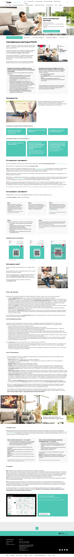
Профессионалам (57, 1)
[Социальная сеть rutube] (67, 550)
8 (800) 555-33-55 (22, 548)
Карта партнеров (39, 1)
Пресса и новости (31, 1)
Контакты (26, 3)
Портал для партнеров (48, 1)
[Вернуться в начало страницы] (37, 528)
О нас (25, 1)
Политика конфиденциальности (40, 555)
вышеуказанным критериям (40, 168)
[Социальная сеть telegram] (62, 550)
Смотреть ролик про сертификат (51, 31)
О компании (12, 555)
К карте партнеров (44, 514)
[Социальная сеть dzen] (64, 550)
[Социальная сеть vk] (60, 550)
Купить (7, 555)
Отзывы (49, 555)
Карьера (26, 555)
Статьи (53, 555)
